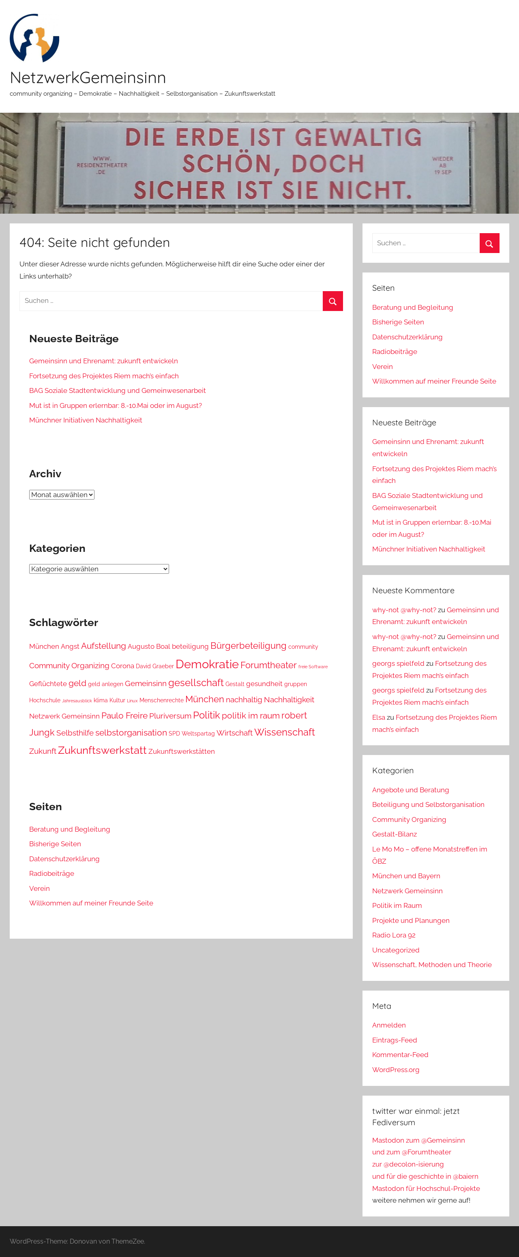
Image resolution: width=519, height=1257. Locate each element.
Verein (39, 888)
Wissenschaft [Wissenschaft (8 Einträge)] (284, 732)
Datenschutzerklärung (64, 859)
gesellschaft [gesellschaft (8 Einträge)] (196, 683)
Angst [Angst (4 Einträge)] (70, 646)
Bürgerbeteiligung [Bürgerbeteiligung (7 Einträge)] (248, 645)
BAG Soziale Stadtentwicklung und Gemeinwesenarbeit (117, 390)
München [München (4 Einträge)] (44, 646)
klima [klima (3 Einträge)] (101, 700)
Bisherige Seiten (55, 844)
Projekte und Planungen (411, 920)
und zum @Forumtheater (411, 1152)
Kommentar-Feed (400, 1055)
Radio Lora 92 (394, 935)
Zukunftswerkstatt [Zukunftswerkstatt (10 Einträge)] (102, 750)
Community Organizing (409, 819)
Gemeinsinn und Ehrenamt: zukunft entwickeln (103, 361)
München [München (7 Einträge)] (204, 699)
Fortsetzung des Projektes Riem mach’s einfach (104, 376)
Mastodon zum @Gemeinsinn (418, 1140)
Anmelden (389, 1025)
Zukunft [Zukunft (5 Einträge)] (42, 750)
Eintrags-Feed (394, 1040)
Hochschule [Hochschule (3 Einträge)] (44, 700)
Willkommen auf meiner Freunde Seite (91, 903)
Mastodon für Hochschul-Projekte (426, 1188)
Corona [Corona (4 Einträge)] (122, 666)
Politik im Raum (397, 905)
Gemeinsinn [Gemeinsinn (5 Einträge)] (146, 683)
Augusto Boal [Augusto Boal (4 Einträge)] (149, 646)
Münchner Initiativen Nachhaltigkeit (85, 420)
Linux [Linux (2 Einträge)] (132, 700)
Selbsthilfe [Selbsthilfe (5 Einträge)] (75, 732)
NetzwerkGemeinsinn (88, 77)
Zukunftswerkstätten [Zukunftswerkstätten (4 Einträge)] (181, 751)
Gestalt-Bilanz (394, 834)
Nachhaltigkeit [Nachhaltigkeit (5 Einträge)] (289, 699)
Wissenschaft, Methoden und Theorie (432, 965)
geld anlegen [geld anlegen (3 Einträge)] (105, 684)
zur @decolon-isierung (408, 1164)
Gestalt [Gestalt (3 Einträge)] (234, 684)
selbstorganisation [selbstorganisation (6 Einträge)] (131, 732)
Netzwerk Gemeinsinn (407, 891)
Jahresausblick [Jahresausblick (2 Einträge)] (77, 700)
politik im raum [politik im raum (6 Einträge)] (251, 715)
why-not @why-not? (404, 610)
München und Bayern (406, 876)
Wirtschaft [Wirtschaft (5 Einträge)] (235, 732)
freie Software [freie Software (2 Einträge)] (313, 666)
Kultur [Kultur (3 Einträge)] (117, 700)
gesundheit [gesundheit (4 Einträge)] (264, 684)
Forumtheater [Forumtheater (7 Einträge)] (268, 665)
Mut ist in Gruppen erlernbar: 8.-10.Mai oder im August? (115, 405)
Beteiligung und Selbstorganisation (428, 804)
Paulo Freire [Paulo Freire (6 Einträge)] (124, 715)
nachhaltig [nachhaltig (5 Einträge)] (244, 699)
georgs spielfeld (398, 663)
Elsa (378, 717)
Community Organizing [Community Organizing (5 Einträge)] (69, 665)
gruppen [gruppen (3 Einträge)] (295, 684)
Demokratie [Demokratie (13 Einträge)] (207, 664)
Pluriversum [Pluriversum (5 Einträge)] (170, 715)
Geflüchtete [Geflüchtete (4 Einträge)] (48, 684)
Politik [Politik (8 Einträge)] (206, 715)
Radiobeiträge (51, 873)
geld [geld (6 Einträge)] (77, 683)
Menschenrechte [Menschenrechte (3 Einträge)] (161, 700)
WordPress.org (396, 1070)
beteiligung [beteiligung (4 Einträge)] (190, 646)
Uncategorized (396, 950)
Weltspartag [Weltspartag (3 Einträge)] (198, 733)
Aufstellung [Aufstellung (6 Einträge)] (103, 646)
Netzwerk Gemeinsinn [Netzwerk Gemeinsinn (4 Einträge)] (64, 716)
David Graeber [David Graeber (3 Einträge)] (155, 666)
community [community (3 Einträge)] (303, 647)
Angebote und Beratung (410, 790)
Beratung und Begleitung (69, 829)
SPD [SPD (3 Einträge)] (174, 733)
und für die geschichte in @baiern (425, 1176)
